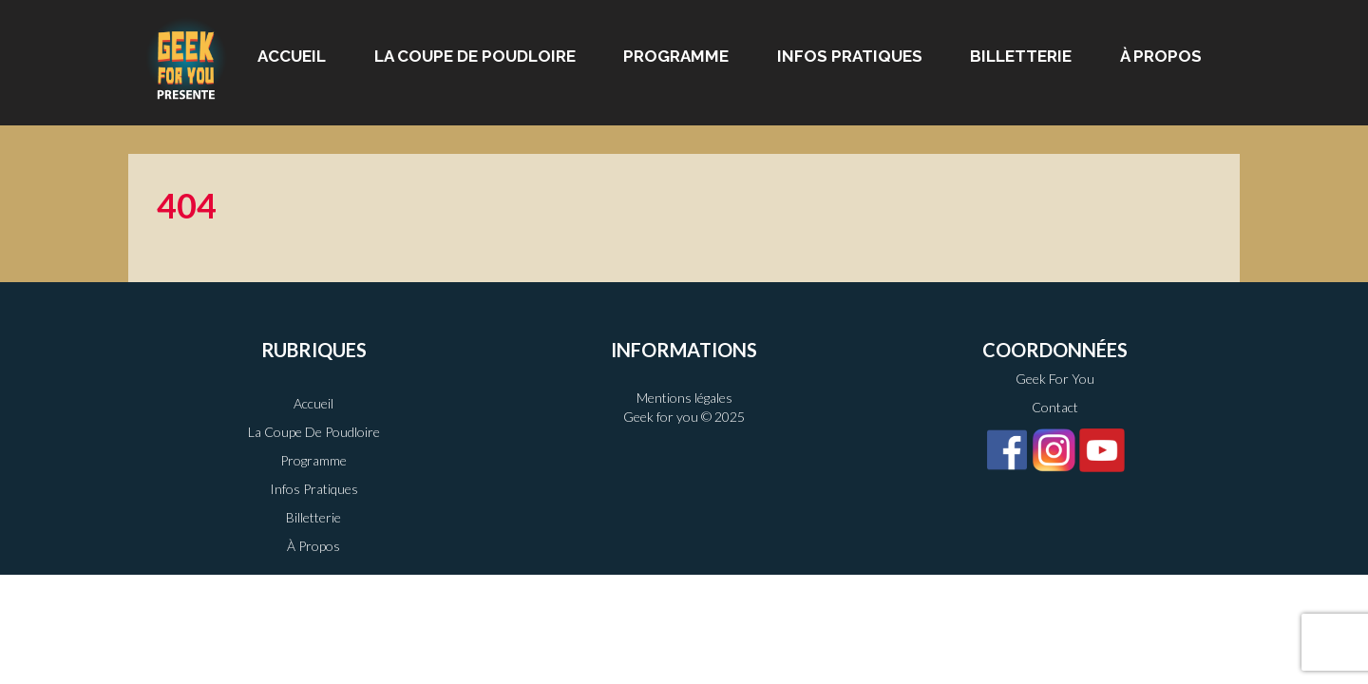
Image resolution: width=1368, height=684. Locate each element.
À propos (1161, 56)
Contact (1055, 407)
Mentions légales (684, 398)
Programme (676, 56)
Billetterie (1021, 56)
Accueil (291, 56)
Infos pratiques (849, 56)
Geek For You (1055, 378)
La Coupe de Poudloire (475, 56)
